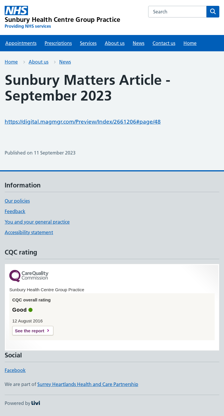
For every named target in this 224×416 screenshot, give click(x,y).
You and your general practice (37, 222)
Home (190, 43)
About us (115, 43)
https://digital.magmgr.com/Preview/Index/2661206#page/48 (83, 121)
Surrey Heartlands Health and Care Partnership (87, 384)
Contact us (164, 43)
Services (88, 43)
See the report (29, 330)
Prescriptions (58, 43)
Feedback (15, 211)
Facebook (15, 370)
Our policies (17, 201)
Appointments (20, 43)
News (138, 43)
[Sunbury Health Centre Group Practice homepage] (62, 17)
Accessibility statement (29, 232)
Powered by (22, 403)
